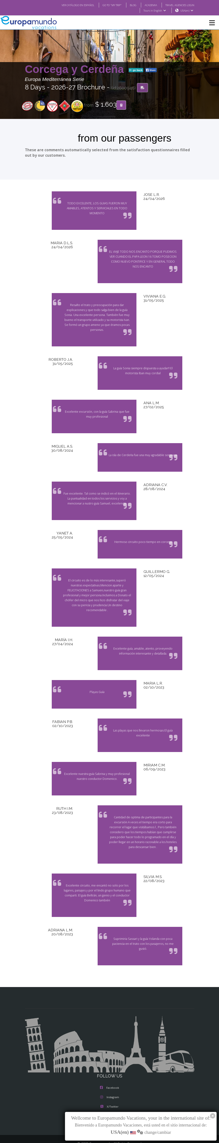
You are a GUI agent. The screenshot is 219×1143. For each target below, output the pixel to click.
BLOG (128, 5)
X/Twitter (109, 1087)
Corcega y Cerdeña (76, 69)
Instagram (109, 1077)
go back (136, 70)
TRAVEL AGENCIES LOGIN (178, 5)
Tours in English (154, 10)
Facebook (109, 1068)
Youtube (109, 1096)
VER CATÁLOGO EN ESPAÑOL (68, 5)
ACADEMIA (146, 5)
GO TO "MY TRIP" (105, 5)
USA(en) (186, 10)
